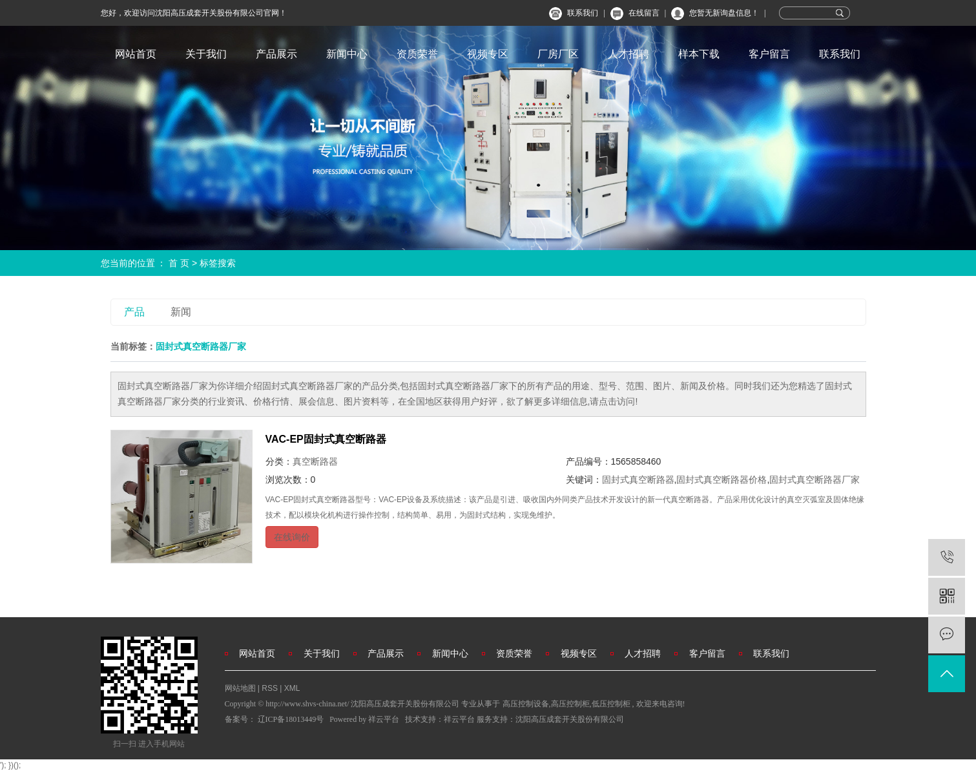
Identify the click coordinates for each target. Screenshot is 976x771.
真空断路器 (315, 461)
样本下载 (699, 53)
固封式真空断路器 (638, 479)
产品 (134, 311)
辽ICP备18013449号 (291, 719)
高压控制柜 (570, 703)
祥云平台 (383, 719)
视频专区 (487, 53)
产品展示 (276, 53)
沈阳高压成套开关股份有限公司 (569, 719)
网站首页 (135, 53)
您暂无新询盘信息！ (724, 12)
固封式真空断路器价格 (721, 479)
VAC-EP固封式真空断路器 (325, 439)
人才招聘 (628, 53)
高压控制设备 (526, 703)
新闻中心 (347, 53)
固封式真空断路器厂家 (814, 479)
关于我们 (206, 53)
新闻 (181, 311)
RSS (270, 688)
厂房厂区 (558, 53)
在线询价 (292, 537)
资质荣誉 (417, 53)
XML (292, 688)
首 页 (179, 263)
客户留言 (769, 53)
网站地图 (241, 688)
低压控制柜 (611, 703)
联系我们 (582, 12)
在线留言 (643, 12)
